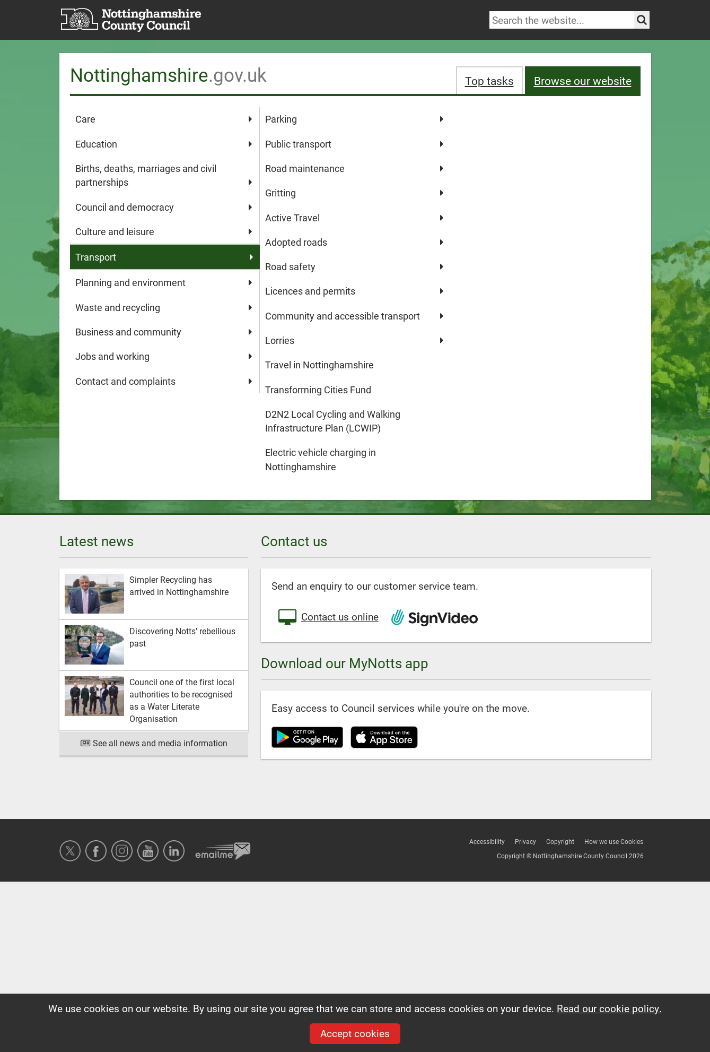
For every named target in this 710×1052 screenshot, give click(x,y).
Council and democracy (164, 207)
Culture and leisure (164, 231)
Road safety (354, 266)
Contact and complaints (164, 381)
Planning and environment (164, 282)
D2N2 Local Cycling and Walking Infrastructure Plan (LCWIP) (332, 421)
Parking (354, 119)
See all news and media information (153, 742)
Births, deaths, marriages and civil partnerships (164, 175)
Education (164, 144)
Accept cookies (355, 1033)
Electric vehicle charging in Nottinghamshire (320, 459)
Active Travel (354, 218)
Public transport (354, 144)
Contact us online (328, 617)
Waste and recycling (164, 307)
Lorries (354, 340)
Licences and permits (354, 291)
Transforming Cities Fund (318, 389)
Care (164, 119)
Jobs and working (164, 356)
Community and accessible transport (354, 316)
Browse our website (583, 80)
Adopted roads (354, 242)
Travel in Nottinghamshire (319, 364)
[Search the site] (642, 20)
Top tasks (489, 80)
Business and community (164, 332)
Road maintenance (354, 168)
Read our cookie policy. (609, 1008)
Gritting (354, 193)
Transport (164, 257)
